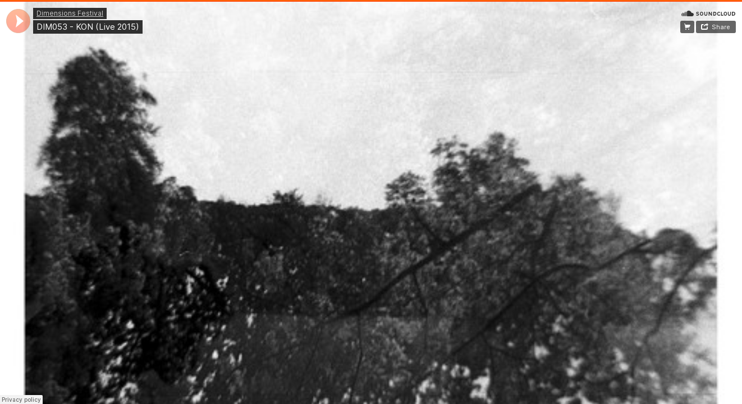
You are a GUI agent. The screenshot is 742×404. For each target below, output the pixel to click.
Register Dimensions (687, 27)
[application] (18, 21)
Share (721, 27)
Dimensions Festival (69, 13)
